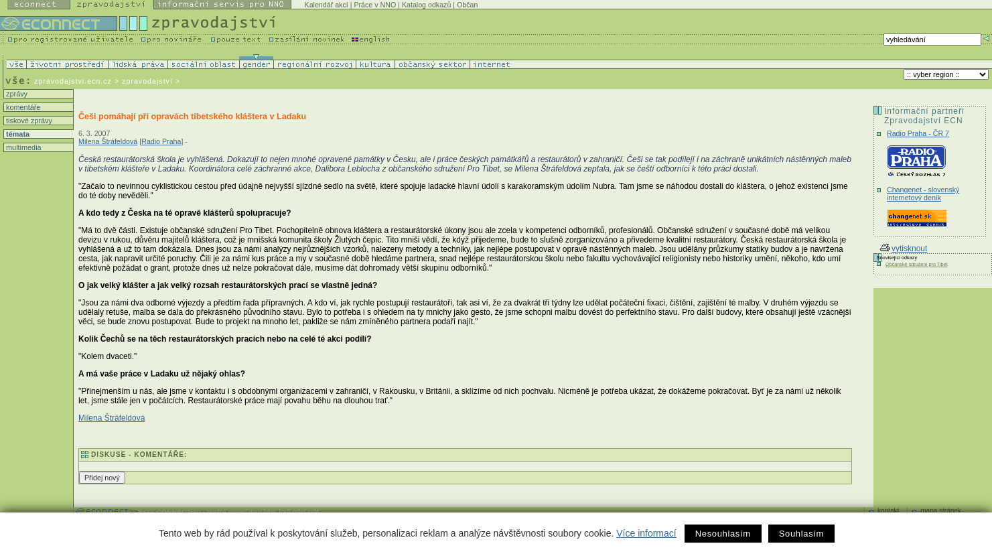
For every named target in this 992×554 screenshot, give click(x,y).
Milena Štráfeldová (107, 141)
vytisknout (903, 248)
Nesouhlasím (723, 534)
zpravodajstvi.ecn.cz (73, 81)
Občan (467, 5)
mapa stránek (940, 510)
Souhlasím (801, 534)
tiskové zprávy (28, 121)
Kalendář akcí (326, 5)
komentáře (22, 107)
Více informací (646, 533)
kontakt (888, 510)
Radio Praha (161, 141)
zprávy (15, 94)
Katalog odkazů (426, 5)
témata (16, 134)
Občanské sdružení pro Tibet (916, 264)
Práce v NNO (375, 5)
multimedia (23, 147)
